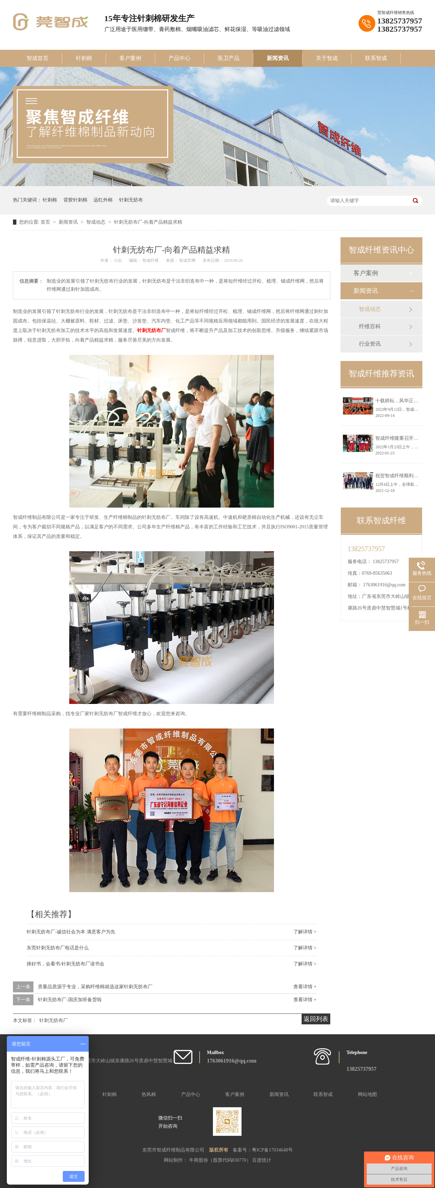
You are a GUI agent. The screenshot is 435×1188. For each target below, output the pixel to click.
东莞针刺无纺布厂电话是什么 (58, 947)
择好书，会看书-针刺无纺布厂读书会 (66, 963)
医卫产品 (229, 58)
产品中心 (179, 58)
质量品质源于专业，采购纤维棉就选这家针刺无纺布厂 (95, 986)
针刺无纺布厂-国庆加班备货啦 (70, 999)
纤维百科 (370, 326)
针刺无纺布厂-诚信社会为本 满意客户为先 (71, 931)
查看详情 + (304, 986)
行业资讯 (370, 344)
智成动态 (96, 222)
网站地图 (367, 1094)
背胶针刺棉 (75, 199)
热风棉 (149, 1094)
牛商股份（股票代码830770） (220, 1160)
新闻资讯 (278, 58)
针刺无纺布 (131, 199)
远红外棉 (103, 199)
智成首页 (37, 58)
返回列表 (316, 1019)
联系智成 (376, 58)
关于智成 (327, 58)
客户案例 (130, 58)
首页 (46, 222)
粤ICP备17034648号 (272, 1150)
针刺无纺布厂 (151, 330)
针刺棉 (84, 58)
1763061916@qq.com (384, 584)
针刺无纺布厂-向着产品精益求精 (148, 222)
